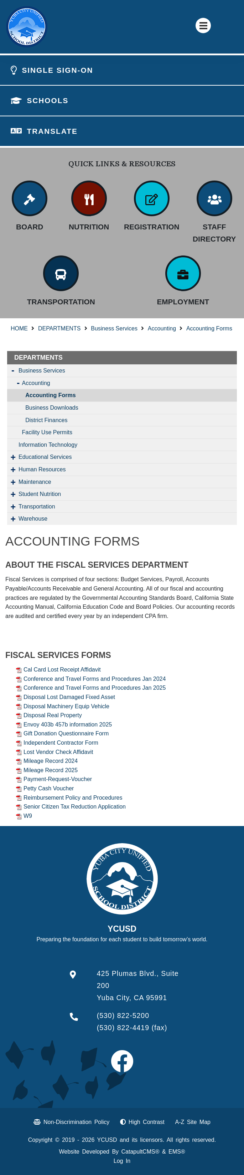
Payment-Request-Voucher (58, 779)
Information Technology (48, 445)
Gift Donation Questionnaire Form (66, 733)
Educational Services (45, 457)
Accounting (162, 328)
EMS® (176, 1152)
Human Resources (42, 469)
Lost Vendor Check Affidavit (58, 752)
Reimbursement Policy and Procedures (73, 798)
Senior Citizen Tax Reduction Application (75, 807)
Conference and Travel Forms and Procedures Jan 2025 (95, 688)
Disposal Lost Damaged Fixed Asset (69, 697)
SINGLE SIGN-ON (57, 70)
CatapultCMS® (140, 1152)
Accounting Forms (209, 328)
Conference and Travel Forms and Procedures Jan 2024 (95, 679)
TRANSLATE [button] (52, 131)
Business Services (114, 328)
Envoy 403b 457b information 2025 (68, 724)
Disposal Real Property (53, 715)
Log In (122, 1161)
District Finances (46, 420)
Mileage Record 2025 (51, 770)
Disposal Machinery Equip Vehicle (66, 706)
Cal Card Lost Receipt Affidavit (62, 670)
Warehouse (33, 519)
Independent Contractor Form (61, 743)
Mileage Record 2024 (51, 761)
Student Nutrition (40, 494)
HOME (19, 328)
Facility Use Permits (47, 432)
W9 (28, 816)
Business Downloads (51, 408)
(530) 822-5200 (123, 1015)
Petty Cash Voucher (49, 788)
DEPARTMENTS (59, 328)
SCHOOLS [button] (47, 100)
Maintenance (35, 482)
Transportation (37, 506)
